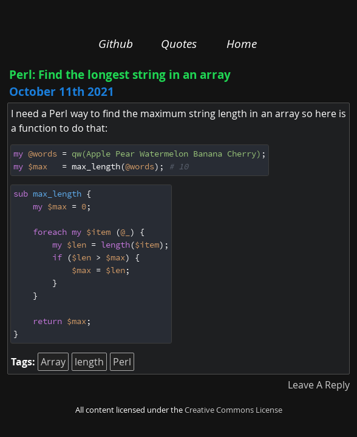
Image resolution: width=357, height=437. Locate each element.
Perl (122, 361)
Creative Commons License (233, 410)
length (89, 361)
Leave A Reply (319, 384)
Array (53, 361)
